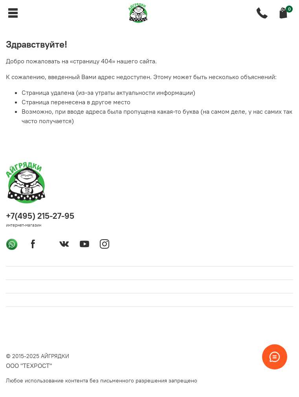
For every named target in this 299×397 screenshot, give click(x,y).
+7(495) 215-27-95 (40, 216)
